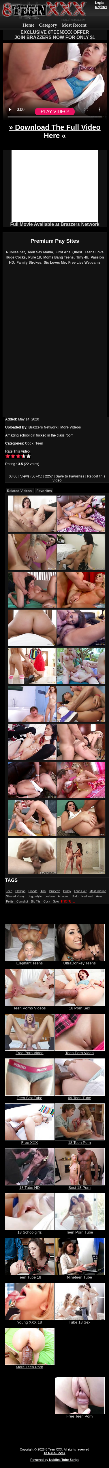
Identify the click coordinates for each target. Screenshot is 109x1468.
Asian (99, 896)
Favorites (44, 491)
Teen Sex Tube (29, 1096)
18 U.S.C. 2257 (54, 1453)
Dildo (75, 896)
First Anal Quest (69, 252)
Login (99, 3)
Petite (10, 901)
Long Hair (80, 891)
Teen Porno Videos (29, 1006)
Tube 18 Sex (80, 1320)
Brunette (54, 891)
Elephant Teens (29, 961)
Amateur (63, 896)
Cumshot (22, 901)
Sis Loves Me (55, 263)
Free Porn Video (29, 1051)
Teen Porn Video (80, 1051)
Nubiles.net (15, 252)
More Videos (70, 427)
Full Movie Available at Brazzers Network (54, 224)
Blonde (33, 891)
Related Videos (19, 491)
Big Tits (36, 901)
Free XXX (29, 1141)
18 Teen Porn (80, 1141)
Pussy (67, 891)
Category (48, 25)
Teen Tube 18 (29, 1275)
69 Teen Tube (80, 1096)
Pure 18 (34, 257)
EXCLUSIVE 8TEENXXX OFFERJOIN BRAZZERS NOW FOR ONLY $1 (54, 35)
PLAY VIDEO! (55, 111)
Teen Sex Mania (40, 252)
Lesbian (50, 896)
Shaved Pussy (15, 896)
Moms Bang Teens (58, 257)
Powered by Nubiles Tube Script (54, 1459)
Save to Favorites (70, 476)
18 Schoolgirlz (29, 1230)
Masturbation (97, 891)
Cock (29, 443)
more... (68, 901)
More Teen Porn (29, 1365)
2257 (49, 476)
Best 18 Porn (80, 1186)
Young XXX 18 (29, 1320)
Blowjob (20, 891)
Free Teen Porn (80, 1414)
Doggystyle (34, 896)
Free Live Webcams (84, 263)
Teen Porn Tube (80, 1230)
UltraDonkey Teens (80, 961)
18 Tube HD (29, 1186)
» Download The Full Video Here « (55, 131)
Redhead (87, 896)
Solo (56, 901)
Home (28, 25)
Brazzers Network (43, 427)
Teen (39, 443)
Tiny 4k (82, 257)
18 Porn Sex (80, 1006)
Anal (43, 891)
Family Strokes (29, 263)
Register (101, 7)
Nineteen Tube (80, 1275)
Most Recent (74, 25)
